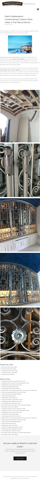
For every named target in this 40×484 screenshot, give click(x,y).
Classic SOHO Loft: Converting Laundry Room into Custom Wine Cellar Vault (19, 390)
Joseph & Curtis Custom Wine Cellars (9, 57)
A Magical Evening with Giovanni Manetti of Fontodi (13, 381)
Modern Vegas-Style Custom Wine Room (11, 388)
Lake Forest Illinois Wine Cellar (9, 396)
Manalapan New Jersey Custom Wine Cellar (12, 384)
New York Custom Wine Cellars (9, 369)
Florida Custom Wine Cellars (8, 374)
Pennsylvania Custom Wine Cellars (9, 370)
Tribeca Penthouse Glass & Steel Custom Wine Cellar (14, 392)
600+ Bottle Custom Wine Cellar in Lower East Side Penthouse (16, 405)
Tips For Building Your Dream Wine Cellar (11, 403)
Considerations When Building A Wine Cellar (12, 401)
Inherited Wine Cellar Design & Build (10, 386)
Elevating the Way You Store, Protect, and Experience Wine (15, 383)
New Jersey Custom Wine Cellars (9, 367)
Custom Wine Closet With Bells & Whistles (11, 394)
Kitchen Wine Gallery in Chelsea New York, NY (12, 399)
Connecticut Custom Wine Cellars (9, 372)
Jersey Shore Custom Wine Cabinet (10, 407)
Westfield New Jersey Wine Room (9, 397)
